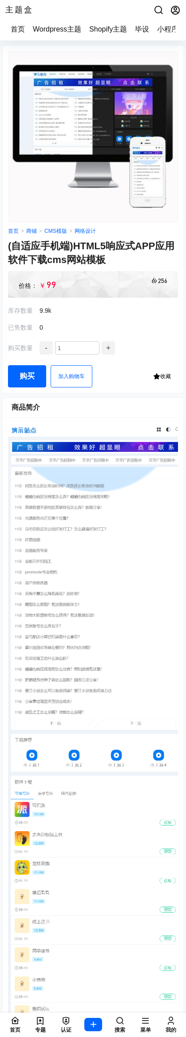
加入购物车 (71, 376)
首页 (18, 29)
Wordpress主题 (57, 29)
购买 (27, 376)
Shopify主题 (108, 29)
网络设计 (85, 231)
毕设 (142, 29)
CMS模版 (55, 231)
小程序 (167, 29)
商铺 (31, 231)
